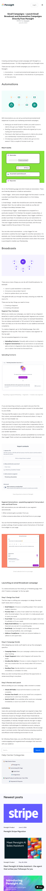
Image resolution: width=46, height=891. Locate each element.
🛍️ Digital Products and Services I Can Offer (15, 778)
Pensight (26, 21)
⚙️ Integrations (15, 774)
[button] (42, 5)
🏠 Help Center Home (9, 761)
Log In (34, 5)
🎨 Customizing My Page (16, 768)
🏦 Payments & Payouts (15, 781)
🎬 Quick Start (16, 771)
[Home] (8, 5)
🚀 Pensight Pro (15, 764)
